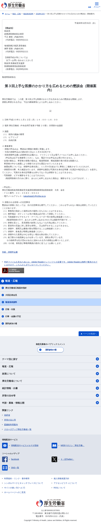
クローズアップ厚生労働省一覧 (17, 429)
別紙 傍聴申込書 (10, 252)
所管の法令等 (50, 395)
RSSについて (60, 488)
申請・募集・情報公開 (50, 402)
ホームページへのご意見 (15, 492)
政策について (50, 373)
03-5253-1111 (51, 516)
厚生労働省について (50, 380)
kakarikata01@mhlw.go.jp (35, 196)
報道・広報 (50, 366)
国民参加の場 (11, 323)
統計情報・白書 (50, 388)
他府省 (7, 415)
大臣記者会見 (11, 295)
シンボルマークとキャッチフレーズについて (23, 483)
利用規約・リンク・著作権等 (16, 478)
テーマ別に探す (50, 359)
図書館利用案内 (11, 424)
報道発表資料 (11, 302)
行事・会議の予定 (13, 316)
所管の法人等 (10, 420)
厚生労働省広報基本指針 (16, 288)
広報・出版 (10, 309)
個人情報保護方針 (61, 478)
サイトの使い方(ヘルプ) (14, 488)
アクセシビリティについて (65, 483)
